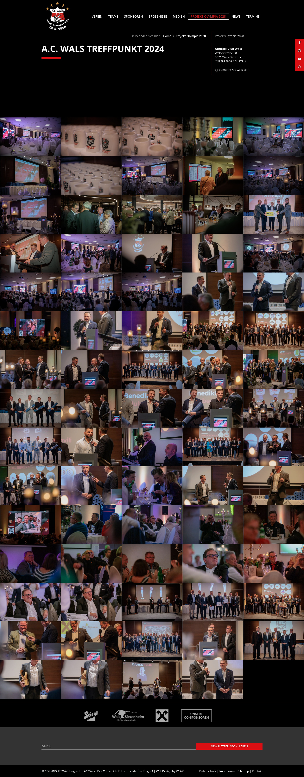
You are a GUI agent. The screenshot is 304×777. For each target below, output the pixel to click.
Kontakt (257, 771)
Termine (253, 16)
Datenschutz (207, 771)
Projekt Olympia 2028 (208, 16)
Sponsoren (133, 16)
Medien (179, 16)
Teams (113, 16)
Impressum (227, 771)
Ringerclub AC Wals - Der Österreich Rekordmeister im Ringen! (111, 771)
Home (167, 36)
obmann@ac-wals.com (234, 70)
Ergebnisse (158, 16)
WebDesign (163, 771)
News (235, 16)
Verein (97, 16)
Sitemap (243, 771)
